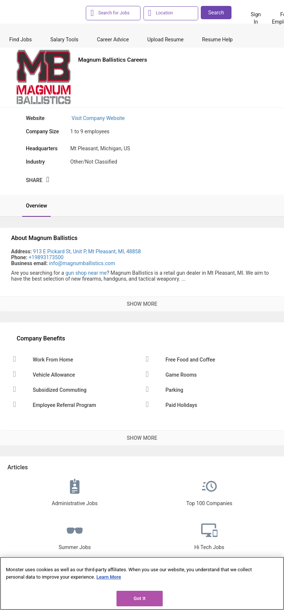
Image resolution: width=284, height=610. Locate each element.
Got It (139, 598)
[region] (142, 583)
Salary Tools (64, 39)
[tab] (33, 206)
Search (216, 13)
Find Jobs (20, 39)
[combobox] (117, 12)
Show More (142, 304)
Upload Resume (165, 39)
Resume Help (217, 39)
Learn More (109, 577)
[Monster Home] (40, 14)
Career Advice (113, 39)
